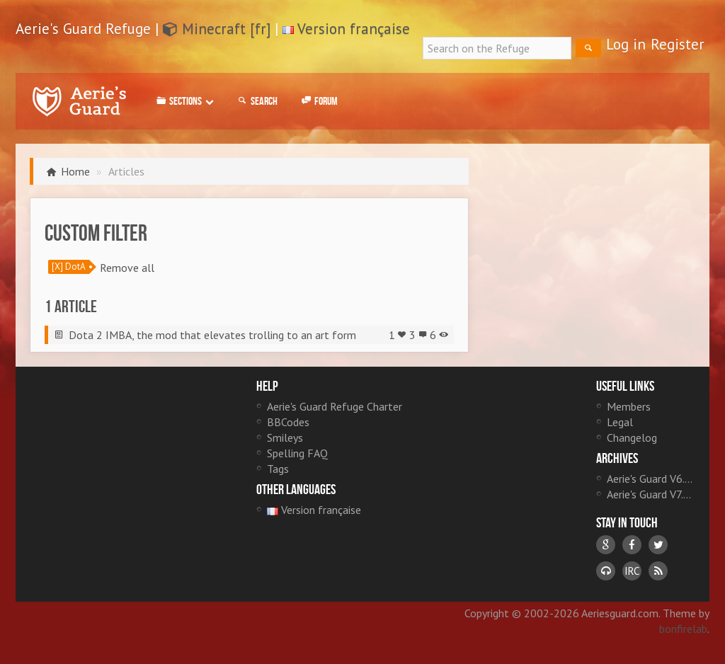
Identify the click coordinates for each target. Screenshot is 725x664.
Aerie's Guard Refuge (79, 101)
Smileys (285, 437)
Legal (620, 422)
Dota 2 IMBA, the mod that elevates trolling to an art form (212, 335)
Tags (278, 469)
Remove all (127, 268)
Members (629, 406)
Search (256, 101)
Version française (353, 28)
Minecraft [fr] (216, 28)
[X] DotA (69, 267)
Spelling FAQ (297, 453)
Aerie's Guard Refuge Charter (334, 406)
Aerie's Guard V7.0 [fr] (651, 494)
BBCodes (288, 422)
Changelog (632, 437)
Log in (626, 44)
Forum (318, 101)
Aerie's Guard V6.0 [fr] (651, 478)
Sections (184, 101)
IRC (631, 571)
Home (75, 171)
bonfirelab (683, 629)
